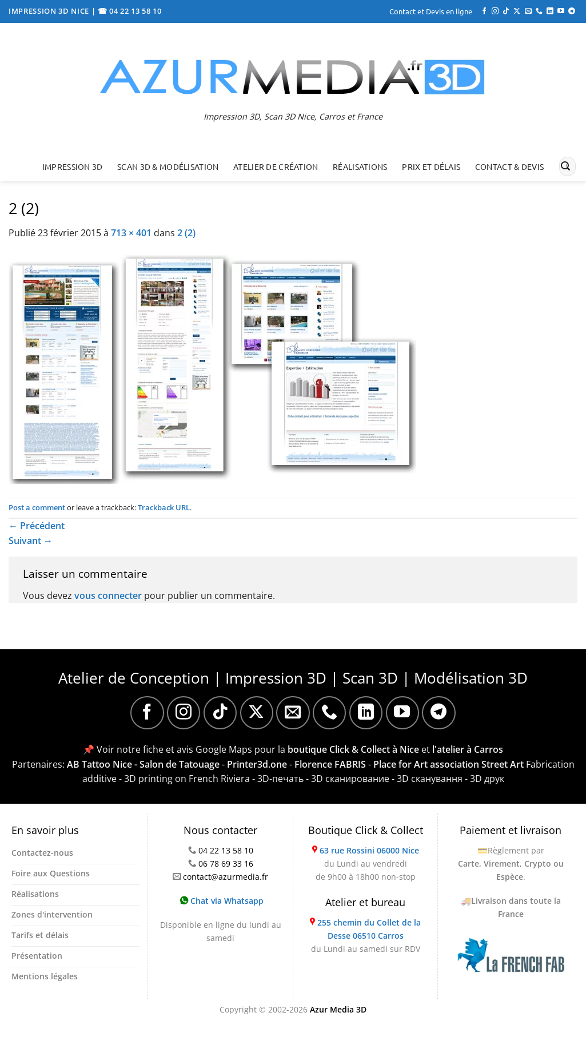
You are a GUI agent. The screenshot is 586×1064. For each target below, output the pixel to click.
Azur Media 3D (338, 1009)
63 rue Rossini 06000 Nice (369, 850)
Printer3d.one (257, 764)
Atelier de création (275, 166)
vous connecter (108, 595)
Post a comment (37, 507)
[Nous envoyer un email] (528, 11)
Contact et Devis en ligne (430, 11)
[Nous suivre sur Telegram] (571, 11)
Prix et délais (431, 166)
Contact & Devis (509, 166)
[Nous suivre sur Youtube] (560, 11)
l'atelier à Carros (467, 749)
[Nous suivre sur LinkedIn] (550, 11)
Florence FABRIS (330, 764)
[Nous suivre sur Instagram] (495, 11)
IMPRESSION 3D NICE (50, 11)
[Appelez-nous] (539, 11)
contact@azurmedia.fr (225, 876)
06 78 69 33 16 (225, 863)
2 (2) (186, 233)
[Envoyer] (565, 166)
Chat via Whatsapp (222, 900)
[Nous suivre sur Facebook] (484, 11)
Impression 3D (72, 166)
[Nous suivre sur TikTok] (506, 11)
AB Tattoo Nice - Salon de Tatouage (143, 764)
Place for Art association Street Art (448, 764)
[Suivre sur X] (516, 11)
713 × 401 (131, 233)
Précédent (37, 525)
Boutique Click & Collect (365, 830)
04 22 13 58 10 (225, 850)
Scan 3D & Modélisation (167, 166)
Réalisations (360, 166)
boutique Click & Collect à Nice (353, 749)
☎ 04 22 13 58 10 (130, 11)
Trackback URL (164, 507)
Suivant (31, 540)
